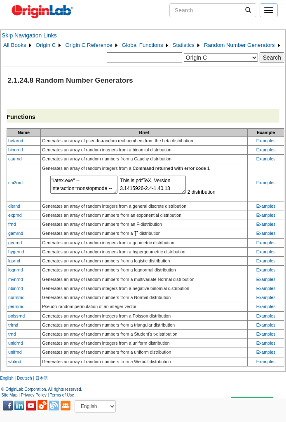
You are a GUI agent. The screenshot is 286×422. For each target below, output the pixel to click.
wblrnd (14, 361)
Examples (266, 140)
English (7, 378)
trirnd (13, 324)
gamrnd (15, 233)
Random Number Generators (239, 45)
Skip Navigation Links (29, 35)
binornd (15, 149)
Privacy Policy (34, 395)
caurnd (15, 158)
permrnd (16, 306)
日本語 (41, 378)
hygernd (16, 251)
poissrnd (16, 315)
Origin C (46, 45)
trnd (12, 334)
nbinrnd (15, 288)
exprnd (15, 215)
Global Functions (142, 45)
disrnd (14, 206)
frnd (12, 224)
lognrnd (15, 269)
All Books (14, 45)
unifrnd (15, 352)
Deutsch (24, 378)
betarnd (15, 140)
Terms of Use (62, 395)
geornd (15, 242)
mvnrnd (15, 279)
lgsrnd (14, 260)
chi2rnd (15, 182)
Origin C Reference (88, 45)
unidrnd (15, 343)
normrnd (16, 297)
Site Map (9, 395)
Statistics (184, 45)
